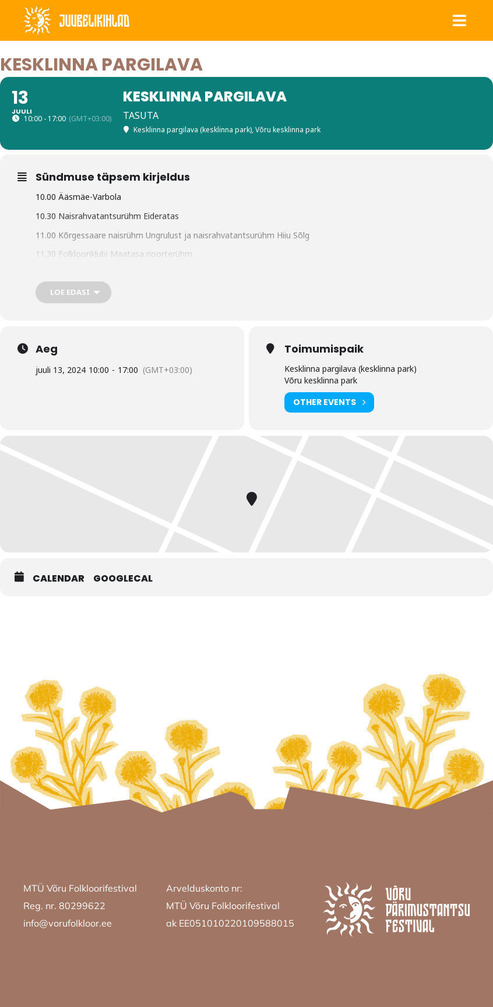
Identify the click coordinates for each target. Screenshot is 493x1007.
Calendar (58, 579)
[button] (459, 20)
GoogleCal (123, 579)
